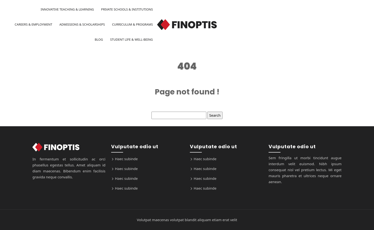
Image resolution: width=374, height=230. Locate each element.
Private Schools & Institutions (127, 9)
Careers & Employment (33, 24)
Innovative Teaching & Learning (67, 9)
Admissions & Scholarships (82, 24)
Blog (99, 39)
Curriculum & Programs (132, 24)
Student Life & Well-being (131, 39)
